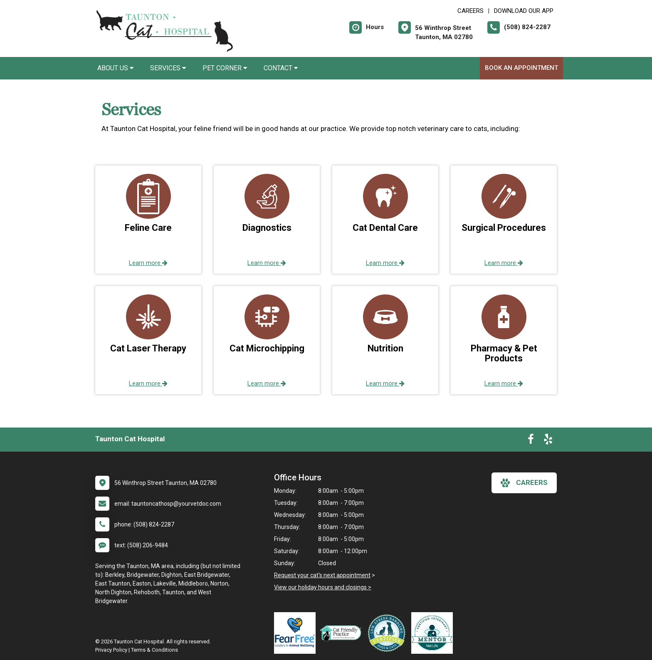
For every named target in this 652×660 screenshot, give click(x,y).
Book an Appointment (521, 68)
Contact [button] (281, 68)
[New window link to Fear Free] (297, 633)
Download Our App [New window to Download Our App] (523, 11)
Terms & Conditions (154, 650)
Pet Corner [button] (225, 68)
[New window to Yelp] (548, 441)
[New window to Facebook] (531, 441)
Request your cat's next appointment (322, 575)
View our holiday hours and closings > (322, 587)
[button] (148, 220)
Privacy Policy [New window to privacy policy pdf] (111, 650)
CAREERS (470, 11)
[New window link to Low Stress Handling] (388, 633)
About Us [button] (115, 68)
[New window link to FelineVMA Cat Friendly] (343, 633)
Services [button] (168, 68)
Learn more (148, 263)
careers (524, 482)
